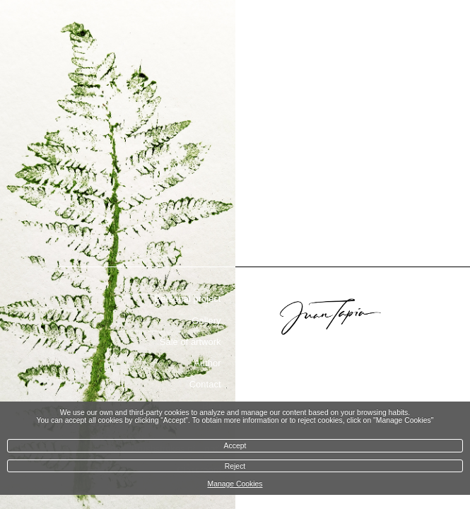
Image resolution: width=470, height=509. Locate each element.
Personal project (188, 298)
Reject (235, 466)
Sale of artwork (190, 342)
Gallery (206, 320)
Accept (235, 446)
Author (207, 363)
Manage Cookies (235, 484)
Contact (205, 384)
